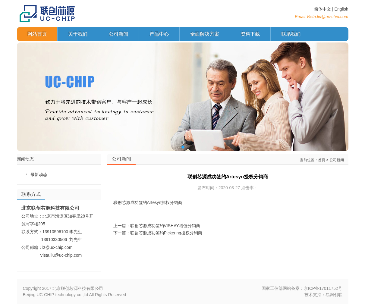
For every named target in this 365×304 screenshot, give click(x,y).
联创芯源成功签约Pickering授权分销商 (166, 232)
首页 (321, 160)
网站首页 (37, 33)
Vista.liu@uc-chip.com (327, 16)
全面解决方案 (204, 33)
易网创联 (334, 294)
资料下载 (250, 33)
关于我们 (77, 33)
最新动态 (38, 174)
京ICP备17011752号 (323, 288)
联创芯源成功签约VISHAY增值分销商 (165, 225)
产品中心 (159, 33)
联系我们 (290, 33)
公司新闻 (118, 33)
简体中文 (322, 9)
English (341, 9)
